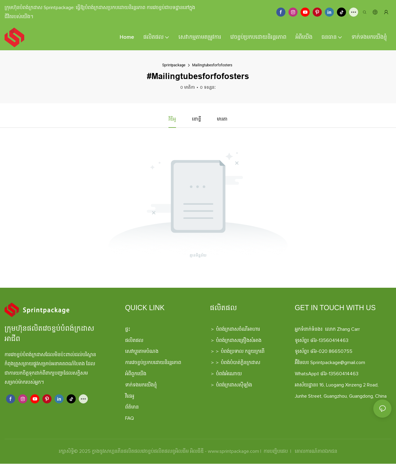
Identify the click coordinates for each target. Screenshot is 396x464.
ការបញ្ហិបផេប (275, 451)
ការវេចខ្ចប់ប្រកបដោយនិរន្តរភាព (153, 362)
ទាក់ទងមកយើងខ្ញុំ (141, 385)
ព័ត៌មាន (132, 407)
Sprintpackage (173, 65)
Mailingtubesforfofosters (212, 65)
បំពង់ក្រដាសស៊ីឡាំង (234, 385)
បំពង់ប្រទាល (232, 351)
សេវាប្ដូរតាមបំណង (141, 351)
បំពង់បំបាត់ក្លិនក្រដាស (240, 362)
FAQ (129, 418)
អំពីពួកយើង (135, 374)
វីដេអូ (129, 396)
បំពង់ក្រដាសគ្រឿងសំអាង (238, 340)
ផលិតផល (134, 340)
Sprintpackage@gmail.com (337, 362)
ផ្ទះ (127, 329)
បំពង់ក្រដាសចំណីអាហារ (238, 329)
